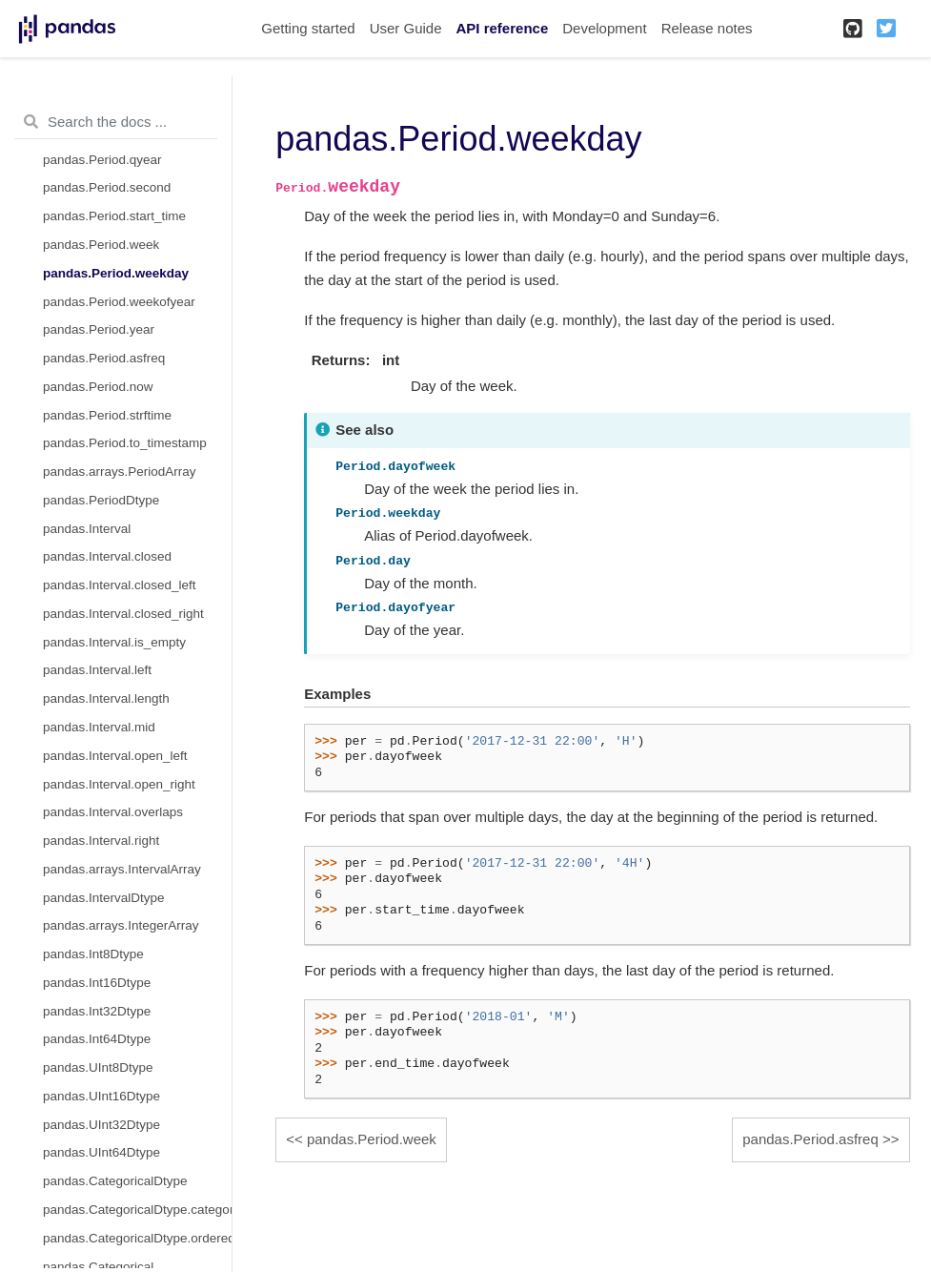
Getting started (307, 28)
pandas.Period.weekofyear (119, 302)
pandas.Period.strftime (107, 415)
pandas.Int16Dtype (97, 982)
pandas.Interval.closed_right (123, 613)
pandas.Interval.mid (99, 727)
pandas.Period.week (101, 244)
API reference (502, 28)
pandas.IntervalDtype (104, 898)
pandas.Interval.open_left (115, 756)
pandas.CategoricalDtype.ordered (137, 1238)
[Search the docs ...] (115, 122)
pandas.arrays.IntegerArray (121, 925)
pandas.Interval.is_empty (114, 642)
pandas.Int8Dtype (93, 954)
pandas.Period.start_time (114, 216)
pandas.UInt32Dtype (101, 1125)
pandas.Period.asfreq (104, 358)
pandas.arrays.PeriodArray (119, 471)
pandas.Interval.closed (107, 556)
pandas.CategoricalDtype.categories (137, 1209)
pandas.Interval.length (106, 698)
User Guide (406, 28)
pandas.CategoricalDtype (115, 1181)
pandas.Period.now (98, 387)
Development (604, 28)
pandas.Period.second (107, 187)
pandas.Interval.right (101, 840)
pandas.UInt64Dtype (101, 1152)
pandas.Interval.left (97, 670)
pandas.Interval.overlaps (113, 812)
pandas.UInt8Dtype (98, 1067)
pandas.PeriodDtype (101, 500)
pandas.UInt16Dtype (101, 1096)
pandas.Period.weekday (116, 273)
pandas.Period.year (98, 329)
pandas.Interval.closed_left (119, 585)
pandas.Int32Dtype (97, 1011)
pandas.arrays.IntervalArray (122, 869)
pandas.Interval (87, 529)
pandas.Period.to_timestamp (125, 443)
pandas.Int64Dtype (97, 1039)
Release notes (707, 28)
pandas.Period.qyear (102, 160)
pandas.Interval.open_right (119, 784)
